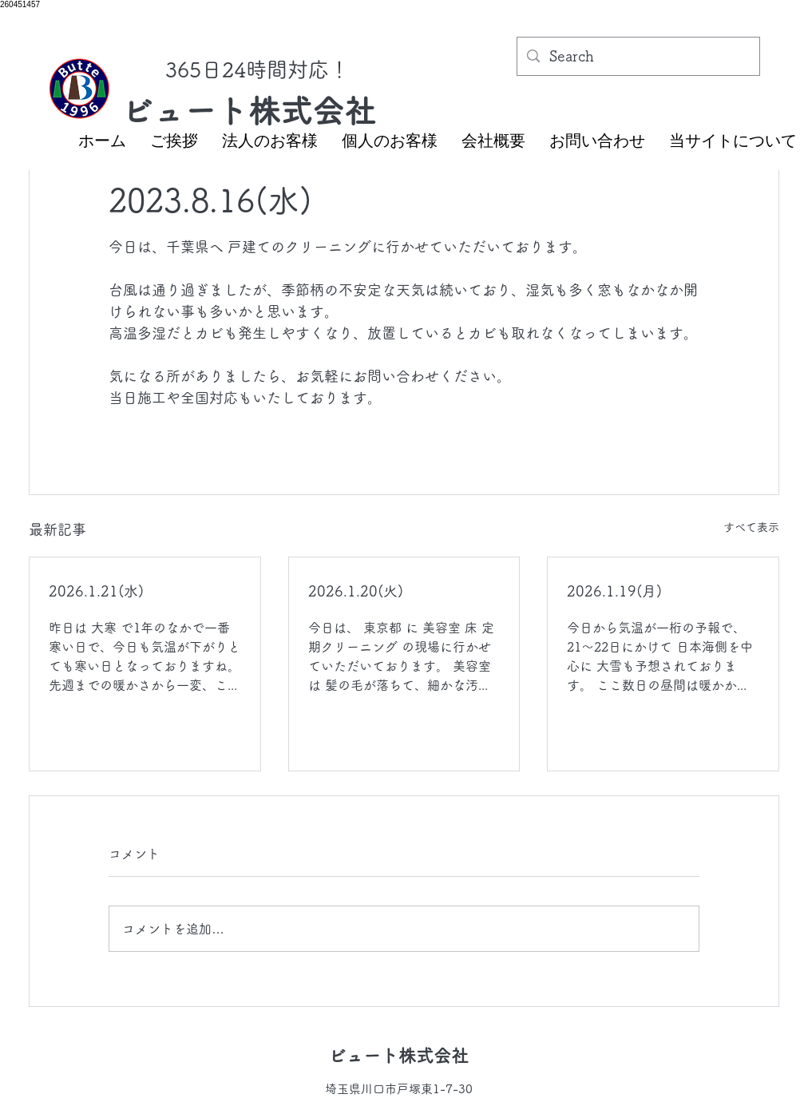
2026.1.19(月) (614, 591)
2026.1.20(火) (355, 591)
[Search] (637, 57)
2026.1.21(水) (96, 591)
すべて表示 (751, 527)
